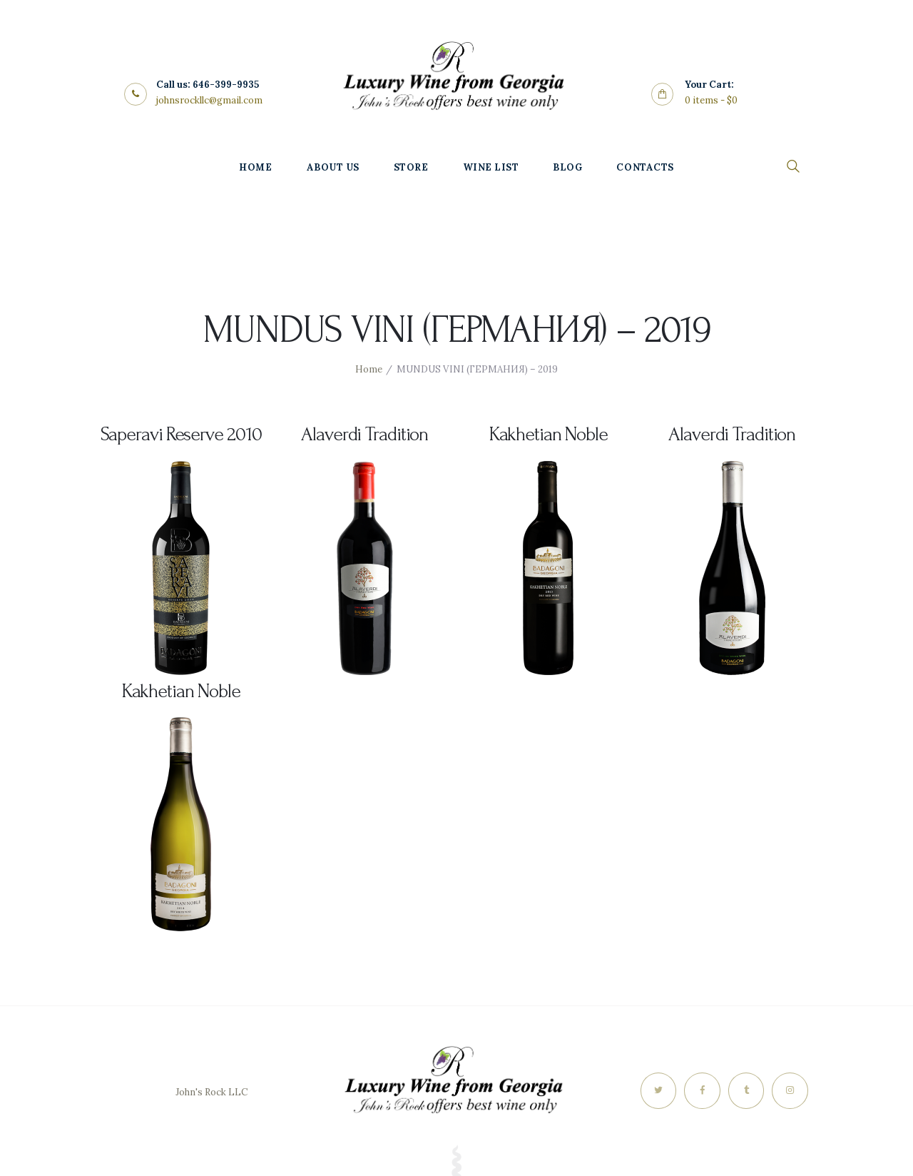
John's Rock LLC (211, 1092)
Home (368, 369)
